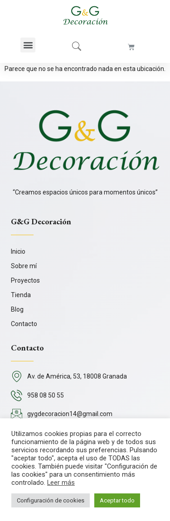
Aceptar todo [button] (117, 500)
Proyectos (25, 280)
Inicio (18, 251)
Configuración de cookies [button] (50, 500)
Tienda (21, 294)
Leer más (61, 482)
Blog (17, 309)
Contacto (24, 323)
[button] (27, 45)
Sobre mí (24, 266)
